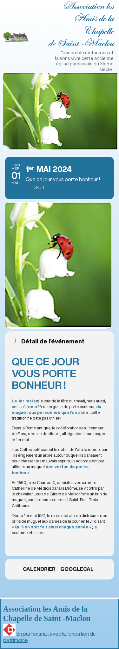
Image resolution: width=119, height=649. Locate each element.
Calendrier (39, 569)
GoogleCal (77, 569)
